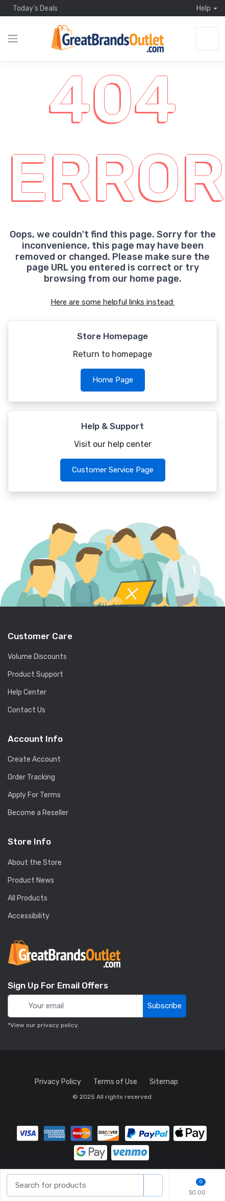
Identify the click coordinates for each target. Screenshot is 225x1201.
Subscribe (164, 1005)
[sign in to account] (207, 38)
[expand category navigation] (12, 38)
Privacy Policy (58, 1081)
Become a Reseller (38, 812)
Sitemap (163, 1081)
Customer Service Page (113, 469)
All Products (27, 898)
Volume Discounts (37, 656)
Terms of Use (115, 1081)
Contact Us (26, 710)
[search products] (153, 1185)
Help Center (27, 692)
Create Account (34, 759)
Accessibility (28, 916)
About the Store (35, 862)
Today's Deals (33, 8)
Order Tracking (31, 777)
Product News (31, 880)
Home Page (112, 379)
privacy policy (57, 1025)
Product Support (35, 674)
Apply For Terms (34, 795)
